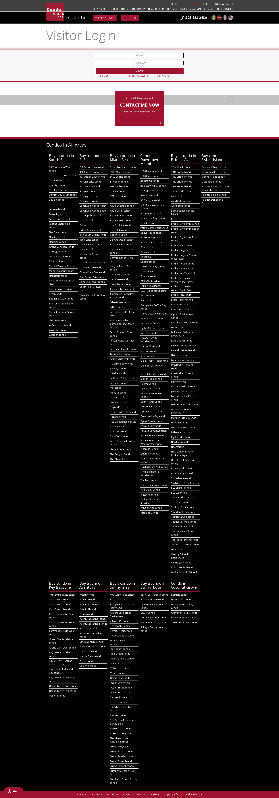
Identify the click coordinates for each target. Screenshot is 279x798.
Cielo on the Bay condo (122, 289)
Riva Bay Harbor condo (153, 622)
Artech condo (87, 594)
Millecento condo (180, 432)
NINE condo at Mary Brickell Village (182, 453)
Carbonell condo (180, 304)
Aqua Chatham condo (122, 205)
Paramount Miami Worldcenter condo (151, 442)
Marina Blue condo (151, 346)
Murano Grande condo (92, 262)
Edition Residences (151, 285)
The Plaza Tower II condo (185, 544)
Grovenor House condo (184, 612)
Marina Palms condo (91, 656)
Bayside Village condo (214, 167)
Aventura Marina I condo (93, 618)
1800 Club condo (150, 176)
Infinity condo (178, 381)
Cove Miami (147, 271)
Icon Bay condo (149, 333)
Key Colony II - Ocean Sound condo (60, 662)
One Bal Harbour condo (154, 617)
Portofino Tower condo (92, 281)
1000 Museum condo (152, 171)
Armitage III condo (89, 201)
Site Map (155, 794)
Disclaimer (140, 794)
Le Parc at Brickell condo (184, 404)
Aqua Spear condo (120, 220)
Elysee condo (148, 295)
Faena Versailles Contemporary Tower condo (122, 324)
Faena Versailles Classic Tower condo (123, 313)
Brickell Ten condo (181, 294)
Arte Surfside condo (121, 225)
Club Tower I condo (59, 599)
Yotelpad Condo (149, 512)
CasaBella (146, 256)
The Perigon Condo (120, 454)
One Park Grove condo (184, 617)
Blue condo (147, 247)
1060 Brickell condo (181, 181)
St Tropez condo (119, 431)
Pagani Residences (120, 407)
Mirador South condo (60, 261)
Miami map (196, 9)
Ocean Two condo (120, 692)
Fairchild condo (179, 594)
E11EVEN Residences (152, 281)
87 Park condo (118, 196)
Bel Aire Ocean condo (122, 239)
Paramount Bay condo (153, 435)
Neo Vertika (177, 446)
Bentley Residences (121, 630)
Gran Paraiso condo (152, 318)
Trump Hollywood (119, 746)
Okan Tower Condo (151, 401)
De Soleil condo (57, 209)
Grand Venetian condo (61, 246)
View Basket (226, 3)
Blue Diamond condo (121, 244)
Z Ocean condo (57, 334)
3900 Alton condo (119, 172)
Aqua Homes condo (121, 215)
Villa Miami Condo (150, 489)
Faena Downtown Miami (154, 313)
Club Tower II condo (60, 604)
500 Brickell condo (181, 191)
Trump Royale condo (121, 756)
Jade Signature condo (122, 658)
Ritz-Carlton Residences (123, 421)
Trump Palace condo (121, 751)
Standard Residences (183, 512)
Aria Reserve (148, 223)
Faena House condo (60, 219)
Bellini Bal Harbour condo (154, 594)
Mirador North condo (60, 256)
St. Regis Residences (182, 507)
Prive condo (86, 661)
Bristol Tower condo (182, 299)
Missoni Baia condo (151, 378)
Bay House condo (150, 237)
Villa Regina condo (181, 562)
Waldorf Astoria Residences (149, 501)
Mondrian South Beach (61, 271)
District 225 (177, 327)
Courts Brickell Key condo (185, 322)
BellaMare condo (89, 628)
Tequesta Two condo (182, 526)
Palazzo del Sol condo (214, 194)
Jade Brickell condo (181, 391)
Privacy (127, 794)
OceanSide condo (211, 181)
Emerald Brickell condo (183, 350)
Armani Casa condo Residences (121, 614)
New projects (156, 9)
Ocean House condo (91, 267)
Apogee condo (88, 191)
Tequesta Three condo (183, 521)
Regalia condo (118, 715)
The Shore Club (118, 459)
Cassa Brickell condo (182, 309)
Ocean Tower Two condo (62, 691)
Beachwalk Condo (120, 626)
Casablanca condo (120, 284)
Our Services (225, 9)
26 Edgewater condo (152, 190)
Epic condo (146, 300)
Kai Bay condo (118, 368)
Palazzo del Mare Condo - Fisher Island (215, 188)
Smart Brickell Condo (182, 497)
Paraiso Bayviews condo (154, 430)
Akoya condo (117, 201)
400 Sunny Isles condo (122, 594)
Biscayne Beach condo (153, 242)
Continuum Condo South (93, 210)
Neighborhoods (118, 9)
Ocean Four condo (120, 678)
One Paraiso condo (151, 411)
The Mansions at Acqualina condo (119, 739)
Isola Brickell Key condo (184, 386)
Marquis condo (149, 351)
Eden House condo (120, 302)
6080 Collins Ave (119, 186)
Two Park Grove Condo (184, 622)
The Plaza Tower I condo (184, 539)
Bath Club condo (119, 230)
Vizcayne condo (149, 494)
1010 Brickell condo (181, 172)
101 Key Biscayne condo (62, 594)
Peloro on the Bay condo (123, 412)
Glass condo (86, 225)
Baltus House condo (152, 232)
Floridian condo (57, 241)
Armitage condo (88, 196)
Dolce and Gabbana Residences (182, 334)
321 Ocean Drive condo (92, 176)
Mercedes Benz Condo (183, 427)
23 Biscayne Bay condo (153, 185)
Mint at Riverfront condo (154, 374)
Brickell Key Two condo (183, 273)
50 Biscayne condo (151, 200)
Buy (95, 9)
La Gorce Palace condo (122, 378)
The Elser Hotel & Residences (150, 473)
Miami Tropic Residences (154, 360)
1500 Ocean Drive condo (62, 175)
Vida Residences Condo (154, 485)
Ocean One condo (120, 682)
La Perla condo (118, 663)
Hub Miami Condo (150, 323)
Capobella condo (119, 274)
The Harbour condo (121, 449)
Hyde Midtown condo (152, 328)
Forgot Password (138, 75)
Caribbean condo (119, 279)
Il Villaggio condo (58, 251)
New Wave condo (150, 388)
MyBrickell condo (180, 437)
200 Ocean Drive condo (92, 167)
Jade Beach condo (120, 649)
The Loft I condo (149, 480)
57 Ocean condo (119, 181)
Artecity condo (57, 185)
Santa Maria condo (181, 478)
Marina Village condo (213, 176)
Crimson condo (149, 276)
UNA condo (177, 549)
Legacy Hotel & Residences (149, 339)
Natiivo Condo (148, 383)
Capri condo (55, 204)
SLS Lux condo (179, 492)
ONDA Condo (148, 612)
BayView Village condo (214, 172)
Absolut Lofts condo (90, 181)
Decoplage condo (58, 214)
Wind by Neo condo (151, 507)
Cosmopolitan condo (91, 215)
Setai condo (55, 294)
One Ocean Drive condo (93, 277)
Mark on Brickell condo (183, 417)
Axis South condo (180, 205)
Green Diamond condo (122, 358)
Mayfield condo (179, 422)
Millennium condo (120, 668)
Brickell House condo (182, 263)
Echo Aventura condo (91, 641)
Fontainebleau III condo (123, 349)
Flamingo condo (57, 237)
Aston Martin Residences (154, 227)
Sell (102, 9)
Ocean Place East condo (93, 272)
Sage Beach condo (120, 728)
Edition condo (117, 307)
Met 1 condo (147, 356)
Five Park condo (58, 232)
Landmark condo (89, 651)
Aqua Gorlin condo (120, 210)
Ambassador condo (90, 186)
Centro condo (148, 261)
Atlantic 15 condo (119, 621)
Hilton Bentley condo (91, 230)
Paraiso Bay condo (151, 425)
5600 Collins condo (120, 176)
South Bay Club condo (61, 298)
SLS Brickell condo (181, 487)
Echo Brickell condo (181, 340)
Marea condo (87, 249)
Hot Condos (138, 9)
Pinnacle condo (118, 702)
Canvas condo (148, 252)
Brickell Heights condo (183, 250)
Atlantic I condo (88, 599)
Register (207, 3)
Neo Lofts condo (180, 442)
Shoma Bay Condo (120, 426)
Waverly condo (57, 330)
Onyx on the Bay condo (153, 416)
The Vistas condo (58, 320)
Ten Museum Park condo (154, 467)
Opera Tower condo (152, 421)
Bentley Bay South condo (63, 194)
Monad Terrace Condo (61, 266)
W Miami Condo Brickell (184, 572)
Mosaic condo (117, 397)
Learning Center (177, 9)
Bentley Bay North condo (62, 190)
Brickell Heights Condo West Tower (183, 257)
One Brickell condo (181, 468)
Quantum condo (149, 453)
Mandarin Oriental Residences (181, 411)
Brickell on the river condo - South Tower (182, 288)
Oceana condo (57, 695)
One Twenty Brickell (182, 473)
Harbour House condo (153, 599)
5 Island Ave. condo (59, 180)
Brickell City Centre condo (185, 223)
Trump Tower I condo (121, 761)
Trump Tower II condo (122, 766)
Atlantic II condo (88, 604)
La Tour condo (118, 383)
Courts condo (87, 220)
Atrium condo (87, 614)
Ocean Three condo (121, 687)
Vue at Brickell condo (182, 567)
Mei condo (116, 387)
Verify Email (164, 75)
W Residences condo (60, 325)
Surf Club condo (119, 436)
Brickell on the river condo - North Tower (182, 279)
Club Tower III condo (60, 609)
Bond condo (177, 219)
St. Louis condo (179, 502)
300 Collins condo (89, 172)
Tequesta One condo (183, 516)
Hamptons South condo (93, 646)
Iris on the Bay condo (121, 363)
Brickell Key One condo (184, 268)
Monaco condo (118, 392)
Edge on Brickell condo (183, 345)
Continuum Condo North (93, 205)
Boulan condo (56, 199)
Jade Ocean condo (120, 653)
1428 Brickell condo (181, 186)
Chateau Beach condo (122, 635)
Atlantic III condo (88, 609)
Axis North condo (180, 201)
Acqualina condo (119, 599)
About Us (81, 794)
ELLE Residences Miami (153, 290)
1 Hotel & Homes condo (123, 167)
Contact (209, 9)
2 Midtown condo (150, 180)
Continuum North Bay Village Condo (122, 295)
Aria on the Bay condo (153, 218)
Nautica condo (118, 402)
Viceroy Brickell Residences (179, 556)
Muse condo (117, 673)
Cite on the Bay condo (153, 266)
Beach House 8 (118, 234)
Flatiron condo (179, 355)
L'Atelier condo (118, 373)
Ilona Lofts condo (89, 239)
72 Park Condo (118, 191)
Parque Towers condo (122, 697)
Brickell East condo (181, 245)
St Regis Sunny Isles (121, 733)
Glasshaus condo (181, 599)
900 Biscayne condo (151, 213)
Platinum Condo (149, 448)
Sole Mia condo (88, 665)
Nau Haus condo (58, 275)
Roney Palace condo (60, 289)
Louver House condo (91, 244)
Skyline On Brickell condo (185, 483)
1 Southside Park (180, 167)
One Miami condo (150, 406)
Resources (112, 794)
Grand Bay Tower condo (62, 647)
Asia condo (177, 196)
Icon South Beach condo (93, 234)
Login (195, 3)
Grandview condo (120, 354)
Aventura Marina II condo (93, 623)
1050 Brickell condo (181, 176)
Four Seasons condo (182, 360)
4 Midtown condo (150, 195)
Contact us (130, 18)
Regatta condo (118, 416)
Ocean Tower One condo (63, 686)
